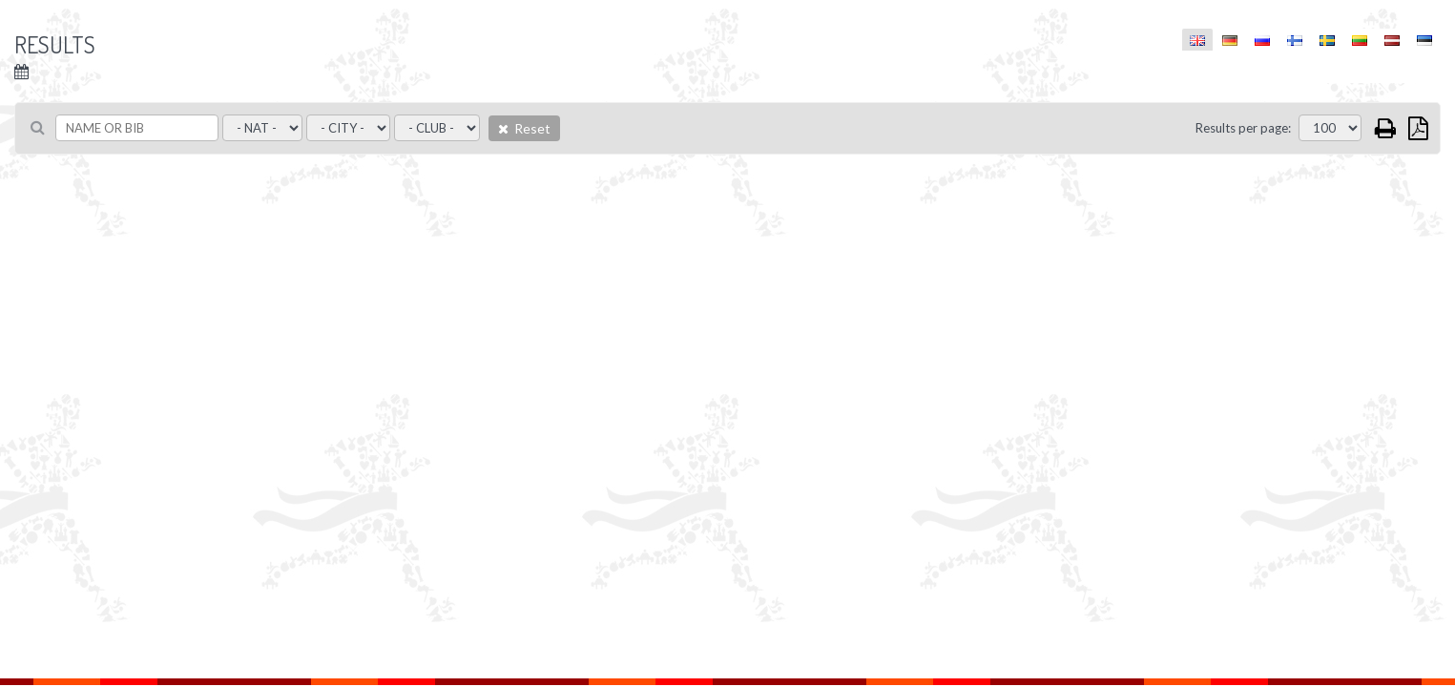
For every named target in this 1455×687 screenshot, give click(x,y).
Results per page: (1243, 127)
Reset (524, 128)
